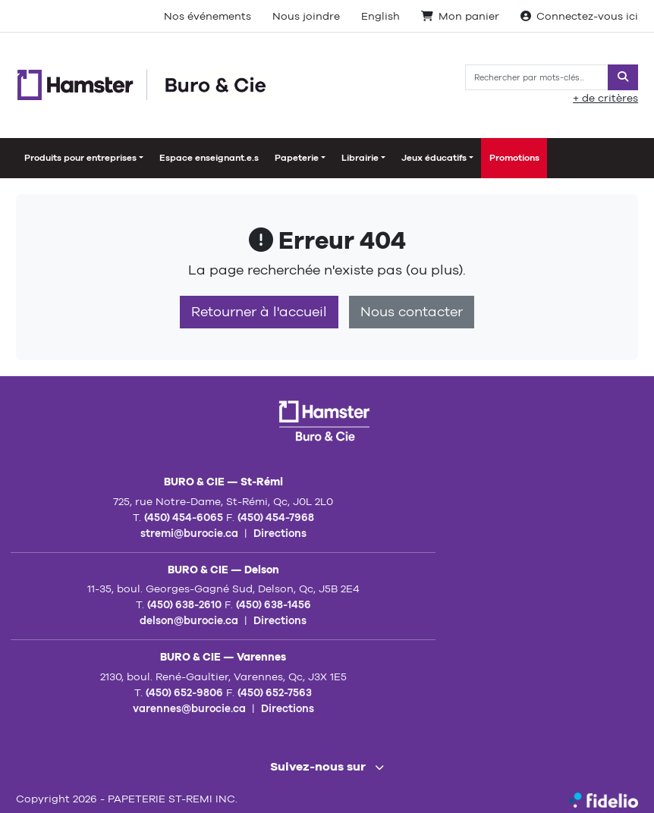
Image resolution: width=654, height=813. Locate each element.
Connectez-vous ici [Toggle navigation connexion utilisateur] (579, 16)
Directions (280, 533)
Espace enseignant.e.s (209, 157)
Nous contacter (411, 311)
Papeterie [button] (297, 157)
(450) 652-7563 (274, 692)
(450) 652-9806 (184, 692)
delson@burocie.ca (189, 620)
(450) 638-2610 (184, 604)
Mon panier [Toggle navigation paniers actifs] (460, 16)
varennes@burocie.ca (189, 708)
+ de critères (605, 98)
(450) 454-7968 (275, 517)
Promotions (514, 157)
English (380, 16)
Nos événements (207, 16)
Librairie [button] (360, 157)
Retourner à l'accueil (259, 311)
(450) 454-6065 (183, 517)
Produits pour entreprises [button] (80, 157)
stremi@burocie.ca (189, 533)
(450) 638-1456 (273, 604)
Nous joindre (306, 16)
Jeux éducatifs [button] (434, 157)
